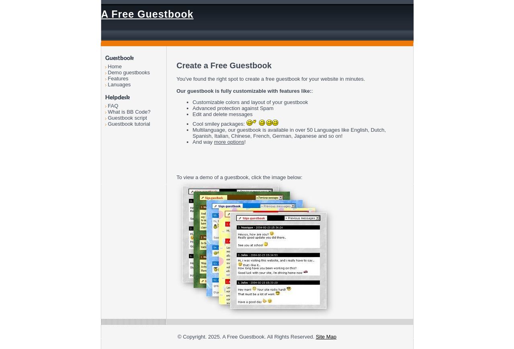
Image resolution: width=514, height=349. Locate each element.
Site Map (326, 337)
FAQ (113, 106)
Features (118, 79)
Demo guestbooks (129, 72)
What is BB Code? (129, 112)
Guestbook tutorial (129, 124)
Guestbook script (127, 118)
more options (229, 142)
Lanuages (119, 85)
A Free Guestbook (147, 14)
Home (115, 66)
